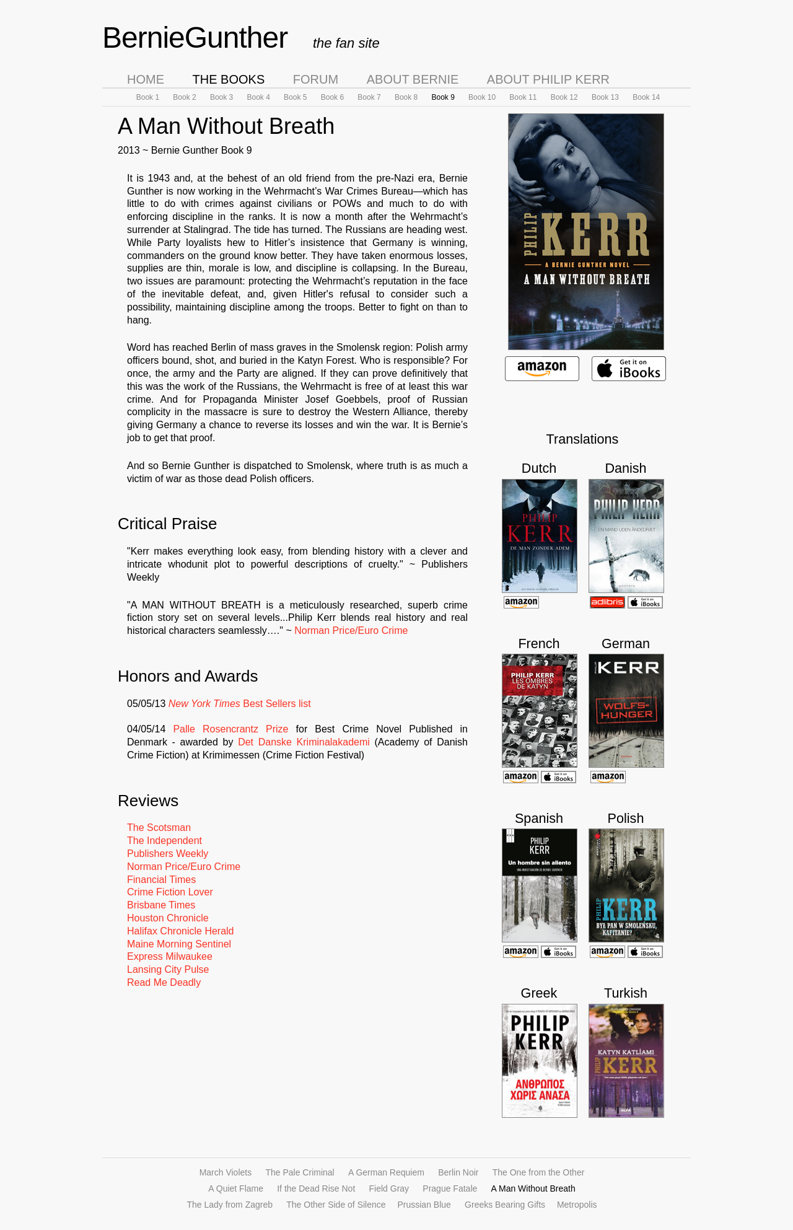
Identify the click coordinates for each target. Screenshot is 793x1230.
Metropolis (577, 1205)
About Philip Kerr (548, 79)
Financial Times (161, 879)
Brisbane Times (161, 905)
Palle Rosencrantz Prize (230, 729)
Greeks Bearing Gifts (506, 1205)
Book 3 (221, 97)
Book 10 (482, 97)
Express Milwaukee (169, 956)
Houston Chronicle (168, 918)
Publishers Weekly (167, 853)
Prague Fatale (450, 1188)
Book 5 (295, 97)
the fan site (346, 43)
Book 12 (564, 97)
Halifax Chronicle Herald (180, 931)
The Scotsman (159, 827)
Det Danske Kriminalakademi (304, 742)
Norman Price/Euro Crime (351, 630)
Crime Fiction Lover (170, 892)
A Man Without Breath (533, 1188)
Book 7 (368, 97)
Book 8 (406, 97)
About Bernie (413, 79)
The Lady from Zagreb (230, 1205)
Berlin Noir (458, 1172)
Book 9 (442, 97)
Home (145, 79)
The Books (229, 79)
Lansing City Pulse (168, 969)
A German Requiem (386, 1172)
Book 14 (646, 97)
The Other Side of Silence (337, 1205)
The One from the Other (539, 1172)
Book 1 (147, 97)
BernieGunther (194, 37)
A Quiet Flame (235, 1188)
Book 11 (523, 97)
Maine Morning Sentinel (179, 944)
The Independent (164, 840)
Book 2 (184, 97)
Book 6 (332, 97)
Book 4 (258, 97)
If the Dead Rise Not (316, 1188)
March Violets (225, 1172)
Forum (315, 79)
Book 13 (605, 97)
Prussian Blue (423, 1205)
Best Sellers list (240, 703)
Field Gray (389, 1188)
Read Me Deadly (164, 982)
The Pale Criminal (299, 1172)
